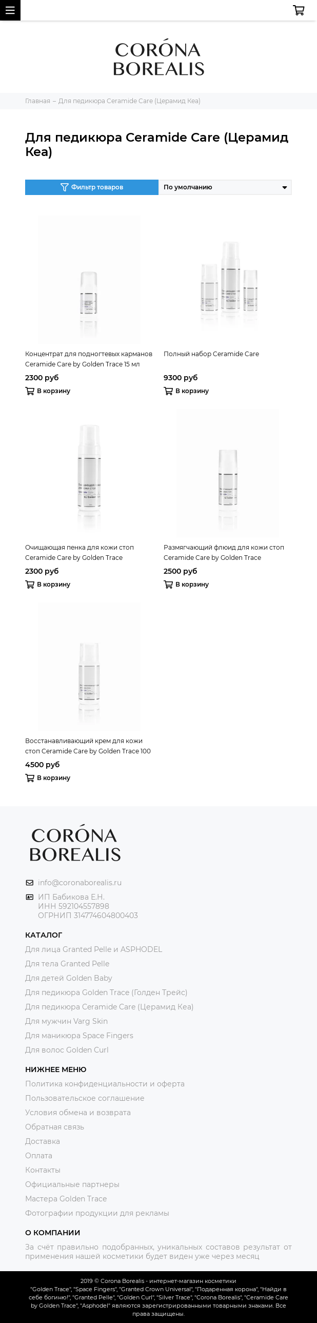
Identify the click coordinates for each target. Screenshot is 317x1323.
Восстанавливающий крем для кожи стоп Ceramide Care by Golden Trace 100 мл (88, 746)
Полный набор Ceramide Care (211, 354)
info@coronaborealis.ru (80, 882)
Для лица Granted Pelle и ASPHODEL (93, 949)
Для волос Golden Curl (67, 1050)
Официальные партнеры (72, 1184)
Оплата (38, 1155)
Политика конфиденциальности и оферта (105, 1083)
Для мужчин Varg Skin (66, 1021)
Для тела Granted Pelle (67, 963)
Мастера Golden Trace (66, 1198)
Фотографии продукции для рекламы (97, 1213)
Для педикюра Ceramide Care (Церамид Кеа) (109, 1006)
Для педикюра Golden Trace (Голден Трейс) (106, 992)
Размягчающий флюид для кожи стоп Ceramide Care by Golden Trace (224, 552)
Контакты (43, 1170)
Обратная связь (54, 1127)
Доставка (42, 1141)
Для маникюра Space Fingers (79, 1035)
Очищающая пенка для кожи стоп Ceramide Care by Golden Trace (79, 552)
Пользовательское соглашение (85, 1098)
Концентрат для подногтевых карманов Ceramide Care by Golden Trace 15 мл (88, 359)
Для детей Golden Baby (68, 978)
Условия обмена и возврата (78, 1112)
